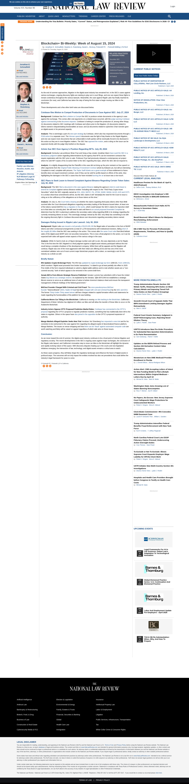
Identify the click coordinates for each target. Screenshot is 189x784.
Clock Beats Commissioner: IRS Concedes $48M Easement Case (152, 413)
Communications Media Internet (117, 63)
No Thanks (79, 4)
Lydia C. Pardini (157, 294)
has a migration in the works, (75, 207)
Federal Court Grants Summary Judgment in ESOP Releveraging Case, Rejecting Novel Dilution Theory (153, 317)
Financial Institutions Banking (119, 67)
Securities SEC (115, 59)
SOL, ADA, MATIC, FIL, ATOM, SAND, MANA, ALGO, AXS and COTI (102, 192)
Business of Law (23, 720)
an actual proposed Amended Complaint (107, 209)
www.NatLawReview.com (89, 747)
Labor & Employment (104, 710)
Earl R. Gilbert (152, 391)
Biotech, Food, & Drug (25, 715)
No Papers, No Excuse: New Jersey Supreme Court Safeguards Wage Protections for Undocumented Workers (153, 400)
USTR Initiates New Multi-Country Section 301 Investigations (154, 467)
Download (122, 82)
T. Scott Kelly (140, 210)
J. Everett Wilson (141, 362)
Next (175, 21)
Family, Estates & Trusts (65, 710)
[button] (154, 53)
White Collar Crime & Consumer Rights (111, 730)
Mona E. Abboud (154, 405)
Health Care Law (62, 725)
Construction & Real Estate (27, 725)
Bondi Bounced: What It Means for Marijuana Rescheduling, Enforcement (153, 218)
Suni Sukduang (141, 337)
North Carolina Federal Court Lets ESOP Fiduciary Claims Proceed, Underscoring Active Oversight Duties (151, 440)
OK (71, 4)
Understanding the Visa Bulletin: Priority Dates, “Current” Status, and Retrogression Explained (84, 21)
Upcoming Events (143, 529)
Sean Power (152, 322)
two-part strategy (77, 134)
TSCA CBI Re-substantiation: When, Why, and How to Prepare (157, 639)
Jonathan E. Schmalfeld (25, 65)
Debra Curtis (140, 187)
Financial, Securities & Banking (68, 715)
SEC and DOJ (122, 290)
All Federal (113, 76)
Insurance (99, 700)
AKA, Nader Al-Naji (68, 290)
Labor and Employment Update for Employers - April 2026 (158, 611)
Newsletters (68, 16)
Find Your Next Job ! (24, 161)
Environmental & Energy (65, 705)
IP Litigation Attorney (25, 174)
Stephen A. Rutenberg (25, 105)
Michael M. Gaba (141, 379)
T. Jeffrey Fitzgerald (154, 431)
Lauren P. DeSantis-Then (144, 417)
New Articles (2, 33)
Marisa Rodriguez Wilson (157, 362)
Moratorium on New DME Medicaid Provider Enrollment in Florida (153, 359)
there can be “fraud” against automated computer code (105, 327)
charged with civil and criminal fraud (97, 290)
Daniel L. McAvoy (25, 144)
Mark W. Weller (154, 379)
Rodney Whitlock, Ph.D (153, 187)
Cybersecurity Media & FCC (27, 730)
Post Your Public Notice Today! (146, 76)
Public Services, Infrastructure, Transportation (113, 720)
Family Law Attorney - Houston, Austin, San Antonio (26, 168)
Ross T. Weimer (141, 391)
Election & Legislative (64, 700)
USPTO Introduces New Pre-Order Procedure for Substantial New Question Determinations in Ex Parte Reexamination (153, 331)
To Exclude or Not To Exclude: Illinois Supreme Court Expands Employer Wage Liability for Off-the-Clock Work (151, 454)
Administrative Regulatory (118, 73)
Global (58, 720)
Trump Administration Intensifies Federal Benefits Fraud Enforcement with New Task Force (152, 426)
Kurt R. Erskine (141, 431)
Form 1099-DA (124, 263)
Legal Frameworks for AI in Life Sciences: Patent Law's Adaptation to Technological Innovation (156, 552)
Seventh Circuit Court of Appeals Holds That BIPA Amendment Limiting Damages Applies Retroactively (153, 303)
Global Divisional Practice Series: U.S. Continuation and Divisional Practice (157, 582)
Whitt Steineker (141, 222)
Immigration (60, 730)
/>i (125, 82)
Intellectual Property (116, 70)
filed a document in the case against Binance (76, 187)
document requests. (68, 122)
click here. (159, 773)
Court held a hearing (68, 202)
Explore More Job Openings (25, 182)
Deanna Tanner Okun (143, 294)
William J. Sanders (160, 417)
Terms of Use (109, 745)
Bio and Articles (22, 77)
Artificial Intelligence (24, 700)
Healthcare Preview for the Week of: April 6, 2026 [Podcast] (153, 183)
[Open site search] (169, 16)
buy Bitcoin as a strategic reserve (59, 278)
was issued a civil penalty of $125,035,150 (78, 226)
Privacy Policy (121, 745)
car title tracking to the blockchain (107, 300)
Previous (172, 21)
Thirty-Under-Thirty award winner (62, 292)
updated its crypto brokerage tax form (96, 263)
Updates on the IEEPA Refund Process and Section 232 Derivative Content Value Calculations (152, 346)
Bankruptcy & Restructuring (27, 710)
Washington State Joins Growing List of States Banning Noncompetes (151, 387)
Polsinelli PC (101, 47)
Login (172, 6)
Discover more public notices (144, 176)
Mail (118, 82)
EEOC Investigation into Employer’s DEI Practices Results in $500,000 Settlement (151, 195)
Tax (97, 725)
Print (114, 82)
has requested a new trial (110, 321)
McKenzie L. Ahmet (142, 199)
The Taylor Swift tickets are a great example (89, 170)
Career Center (98, 16)
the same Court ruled (109, 231)
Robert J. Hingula (142, 405)
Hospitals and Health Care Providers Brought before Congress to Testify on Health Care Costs (153, 480)
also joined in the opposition (85, 314)
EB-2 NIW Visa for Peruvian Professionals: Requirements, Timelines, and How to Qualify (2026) (153, 231)
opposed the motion (95, 141)
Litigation (99, 715)
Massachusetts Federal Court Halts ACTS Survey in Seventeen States (152, 207)
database (42, 747)
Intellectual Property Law (105, 705)
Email (21, 70)
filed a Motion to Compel (72, 116)
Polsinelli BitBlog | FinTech (118, 47)
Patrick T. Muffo (153, 337)
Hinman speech (75, 136)
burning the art (97, 176)
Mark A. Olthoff (141, 308)
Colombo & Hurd (141, 236)
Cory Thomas (140, 445)
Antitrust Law (22, 705)
